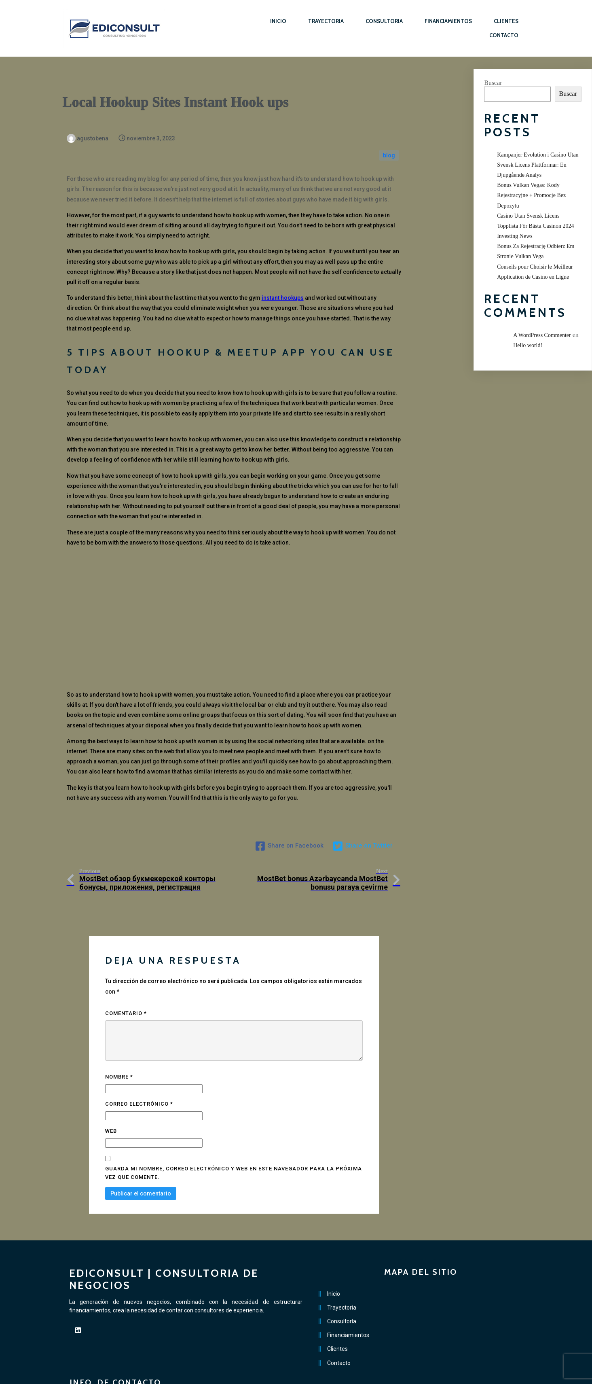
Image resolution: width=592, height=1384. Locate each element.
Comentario (126, 980)
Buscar (493, 82)
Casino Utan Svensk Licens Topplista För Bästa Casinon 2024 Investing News (535, 226)
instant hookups (283, 281)
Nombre (119, 1043)
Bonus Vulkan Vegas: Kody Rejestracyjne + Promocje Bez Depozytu (531, 195)
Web (111, 1098)
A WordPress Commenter (542, 335)
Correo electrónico (139, 1071)
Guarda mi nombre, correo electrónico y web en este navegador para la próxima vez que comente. (233, 1139)
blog (389, 138)
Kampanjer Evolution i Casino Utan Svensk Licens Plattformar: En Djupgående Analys (537, 165)
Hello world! (527, 345)
